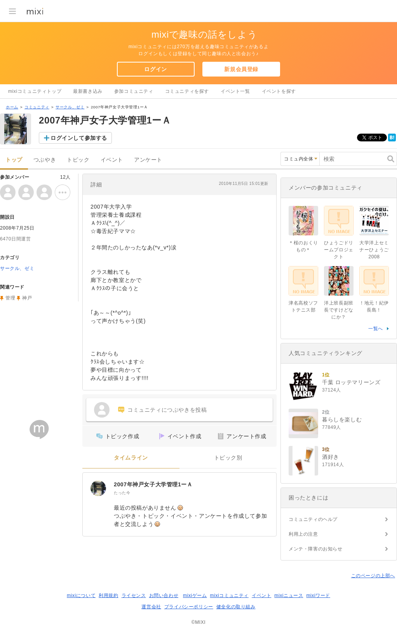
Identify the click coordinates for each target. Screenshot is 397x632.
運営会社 (151, 606)
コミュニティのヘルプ (313, 519)
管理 (10, 298)
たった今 (122, 493)
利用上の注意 (303, 534)
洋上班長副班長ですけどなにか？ (338, 310)
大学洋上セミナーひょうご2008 (374, 249)
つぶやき (44, 160)
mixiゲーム (195, 595)
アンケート (148, 160)
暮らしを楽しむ (342, 419)
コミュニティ (36, 107)
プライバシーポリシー (188, 606)
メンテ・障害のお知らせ (316, 549)
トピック (78, 160)
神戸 (27, 298)
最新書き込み (88, 91)
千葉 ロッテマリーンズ (351, 382)
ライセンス (134, 595)
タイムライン (131, 458)
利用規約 (108, 595)
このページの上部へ (373, 575)
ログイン (155, 69)
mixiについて (81, 595)
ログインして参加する (78, 138)
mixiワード (318, 595)
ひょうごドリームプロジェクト (338, 249)
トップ (14, 160)
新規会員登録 (241, 69)
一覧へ (375, 328)
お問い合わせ (164, 595)
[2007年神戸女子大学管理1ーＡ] (98, 488)
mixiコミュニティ (229, 595)
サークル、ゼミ (70, 107)
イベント (112, 160)
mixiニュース (288, 595)
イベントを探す (279, 91)
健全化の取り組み (236, 606)
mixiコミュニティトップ (34, 91)
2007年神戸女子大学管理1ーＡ (153, 484)
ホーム (12, 107)
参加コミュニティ (133, 91)
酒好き (330, 457)
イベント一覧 (235, 91)
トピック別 (228, 458)
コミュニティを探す (187, 91)
